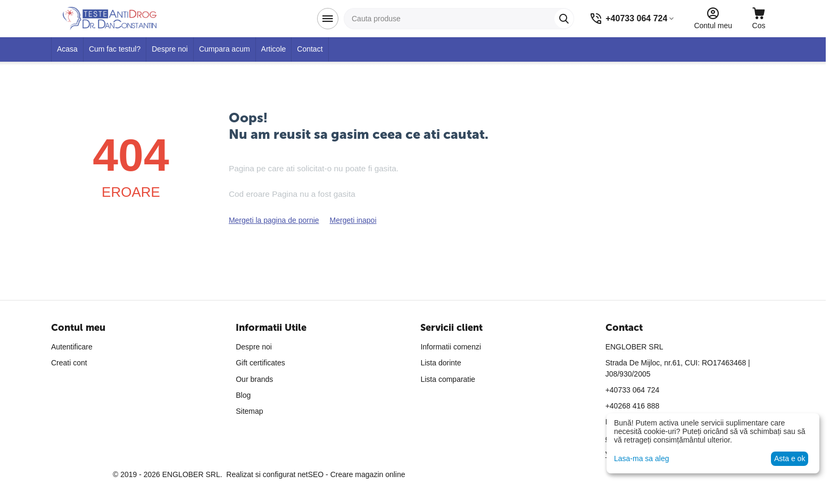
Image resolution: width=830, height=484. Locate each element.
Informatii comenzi (450, 347)
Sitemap (249, 411)
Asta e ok (789, 458)
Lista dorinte (440, 362)
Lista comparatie (447, 379)
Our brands (254, 379)
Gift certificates (260, 362)
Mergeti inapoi (353, 220)
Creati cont (69, 362)
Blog (243, 395)
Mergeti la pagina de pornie (274, 220)
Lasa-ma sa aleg (641, 458)
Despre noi (254, 347)
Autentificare (72, 347)
